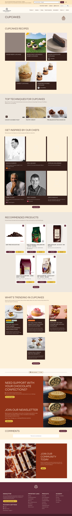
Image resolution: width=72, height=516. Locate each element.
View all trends (36, 363)
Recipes (42, 10)
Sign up (43, 468)
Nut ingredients (45, 498)
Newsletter (30, 505)
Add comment (63, 431)
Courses (57, 497)
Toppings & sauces (45, 505)
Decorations (44, 503)
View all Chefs (36, 207)
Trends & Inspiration (48, 10)
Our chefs (58, 498)
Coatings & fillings (45, 500)
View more (36, 287)
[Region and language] (47, 2)
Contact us (30, 503)
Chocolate (44, 495)
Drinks (43, 508)
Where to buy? (31, 506)
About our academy (60, 495)
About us (30, 500)
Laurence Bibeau (43, 87)
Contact (67, 10)
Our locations (58, 500)
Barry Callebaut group (32, 502)
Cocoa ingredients (45, 497)
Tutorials (57, 502)
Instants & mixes (45, 506)
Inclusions (44, 502)
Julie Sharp (52, 58)
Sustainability (30, 498)
